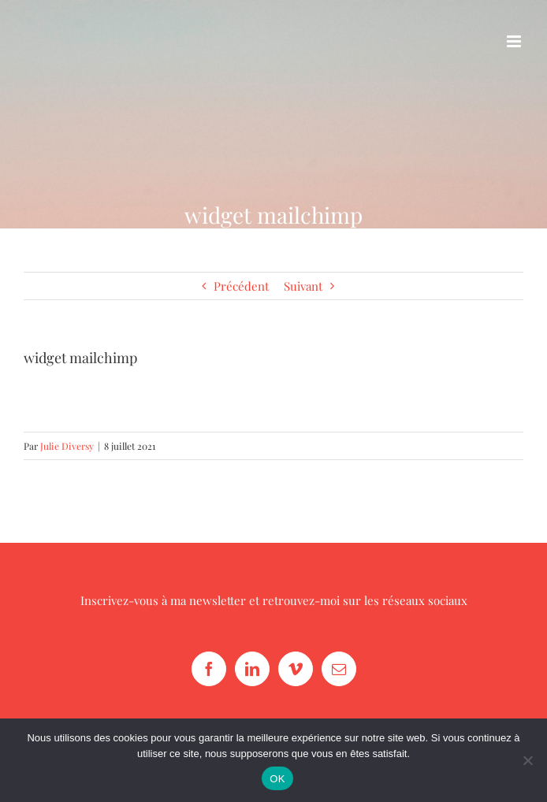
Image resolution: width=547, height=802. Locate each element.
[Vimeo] (295, 669)
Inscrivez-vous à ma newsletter (163, 600)
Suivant (303, 286)
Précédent (241, 286)
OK (277, 779)
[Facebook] (209, 669)
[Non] (527, 760)
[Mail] (339, 669)
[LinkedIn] (252, 669)
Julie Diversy (67, 446)
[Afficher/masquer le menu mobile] (515, 41)
